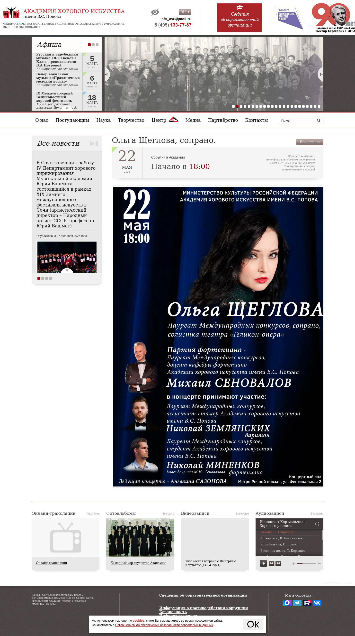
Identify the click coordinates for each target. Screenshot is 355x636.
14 (284, 106)
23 (319, 106)
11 (272, 106)
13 (280, 106)
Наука (104, 120)
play (263, 563)
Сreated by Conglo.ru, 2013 (338, 583)
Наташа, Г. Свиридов (276, 532)
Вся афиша (310, 142)
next (278, 563)
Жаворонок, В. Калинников (281, 538)
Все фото (168, 513)
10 (268, 106)
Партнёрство (223, 120)
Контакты (256, 120)
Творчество (131, 120)
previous (272, 563)
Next (320, 74)
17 (295, 106)
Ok (253, 624)
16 (292, 106)
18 (299, 106)
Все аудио (317, 513)
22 (315, 106)
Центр (165, 120)
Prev (107, 74)
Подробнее (92, 513)
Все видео (242, 513)
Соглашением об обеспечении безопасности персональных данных (164, 625)
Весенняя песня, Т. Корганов (282, 550)
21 (311, 106)
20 (307, 106)
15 (288, 106)
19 (303, 106)
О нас (41, 120)
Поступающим (72, 120)
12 (276, 106)
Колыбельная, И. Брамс (278, 544)
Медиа (193, 120)
